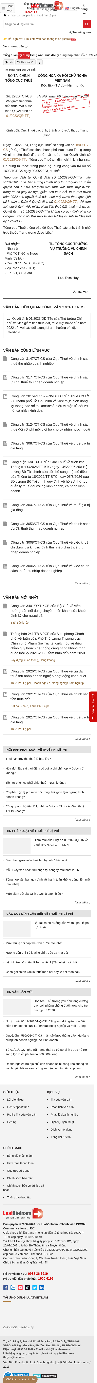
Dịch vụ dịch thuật (62, 1122)
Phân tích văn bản (62, 1107)
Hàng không (47, 660)
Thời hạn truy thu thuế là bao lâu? (28, 758)
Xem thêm (83, 583)
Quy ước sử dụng (18, 1170)
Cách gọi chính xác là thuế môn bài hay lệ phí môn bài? (43, 972)
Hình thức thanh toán (20, 1163)
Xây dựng (17, 660)
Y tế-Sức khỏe (19, 622)
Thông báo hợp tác (19, 1197)
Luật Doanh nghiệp (42, 1362)
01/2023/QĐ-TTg (18, 116)
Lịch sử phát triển (18, 1107)
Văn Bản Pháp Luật (15, 1362)
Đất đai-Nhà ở (19, 706)
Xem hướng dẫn (15, 46)
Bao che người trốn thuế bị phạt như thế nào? (36, 860)
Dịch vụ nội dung (62, 1129)
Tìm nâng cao (80, 32)
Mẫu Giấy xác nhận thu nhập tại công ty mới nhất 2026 (42, 870)
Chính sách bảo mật (20, 1178)
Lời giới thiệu (15, 1099)
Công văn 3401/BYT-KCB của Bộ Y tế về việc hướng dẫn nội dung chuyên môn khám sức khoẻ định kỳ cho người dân (48, 611)
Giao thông (31, 660)
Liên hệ (11, 1122)
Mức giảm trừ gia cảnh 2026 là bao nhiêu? (34, 893)
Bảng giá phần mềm (20, 1155)
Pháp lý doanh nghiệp (64, 1114)
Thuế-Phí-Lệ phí (21, 683)
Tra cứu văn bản (61, 1099)
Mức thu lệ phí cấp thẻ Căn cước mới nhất (34, 943)
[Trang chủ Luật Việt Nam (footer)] (47, 1213)
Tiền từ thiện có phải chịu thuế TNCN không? (36, 782)
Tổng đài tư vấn (61, 1137)
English (71, 8)
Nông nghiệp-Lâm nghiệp (68, 683)
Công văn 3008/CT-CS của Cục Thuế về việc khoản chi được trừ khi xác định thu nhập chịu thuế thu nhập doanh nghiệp (50, 547)
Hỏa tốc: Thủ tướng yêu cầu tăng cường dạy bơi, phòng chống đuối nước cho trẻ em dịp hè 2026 (61, 1005)
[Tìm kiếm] (87, 24)
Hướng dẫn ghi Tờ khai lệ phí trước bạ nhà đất (37, 952)
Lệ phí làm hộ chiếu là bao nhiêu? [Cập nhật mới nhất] (42, 962)
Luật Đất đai (64, 1362)
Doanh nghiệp (41, 683)
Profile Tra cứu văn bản (21, 1114)
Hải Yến (80, 292)
